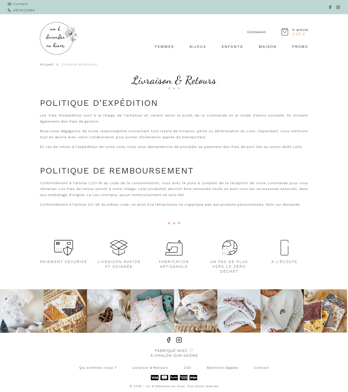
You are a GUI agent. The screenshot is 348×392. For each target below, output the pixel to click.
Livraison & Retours (150, 368)
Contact (261, 368)
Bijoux (197, 46)
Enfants (232, 46)
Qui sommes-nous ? (98, 368)
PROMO (300, 46)
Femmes (164, 46)
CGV (187, 368)
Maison (268, 46)
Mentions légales (223, 368)
